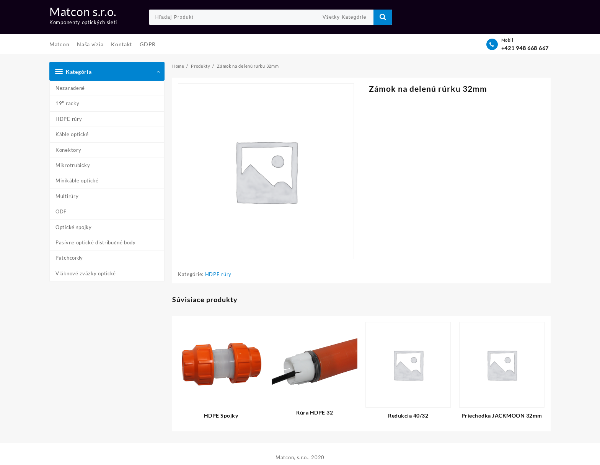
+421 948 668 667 (525, 48)
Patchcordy (69, 258)
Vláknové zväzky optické (85, 273)
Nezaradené (70, 88)
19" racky (67, 103)
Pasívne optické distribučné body (95, 242)
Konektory (68, 150)
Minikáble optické (77, 180)
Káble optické (72, 134)
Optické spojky (73, 227)
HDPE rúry (68, 119)
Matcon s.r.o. (82, 11)
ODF (61, 211)
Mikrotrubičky (72, 165)
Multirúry (66, 196)
